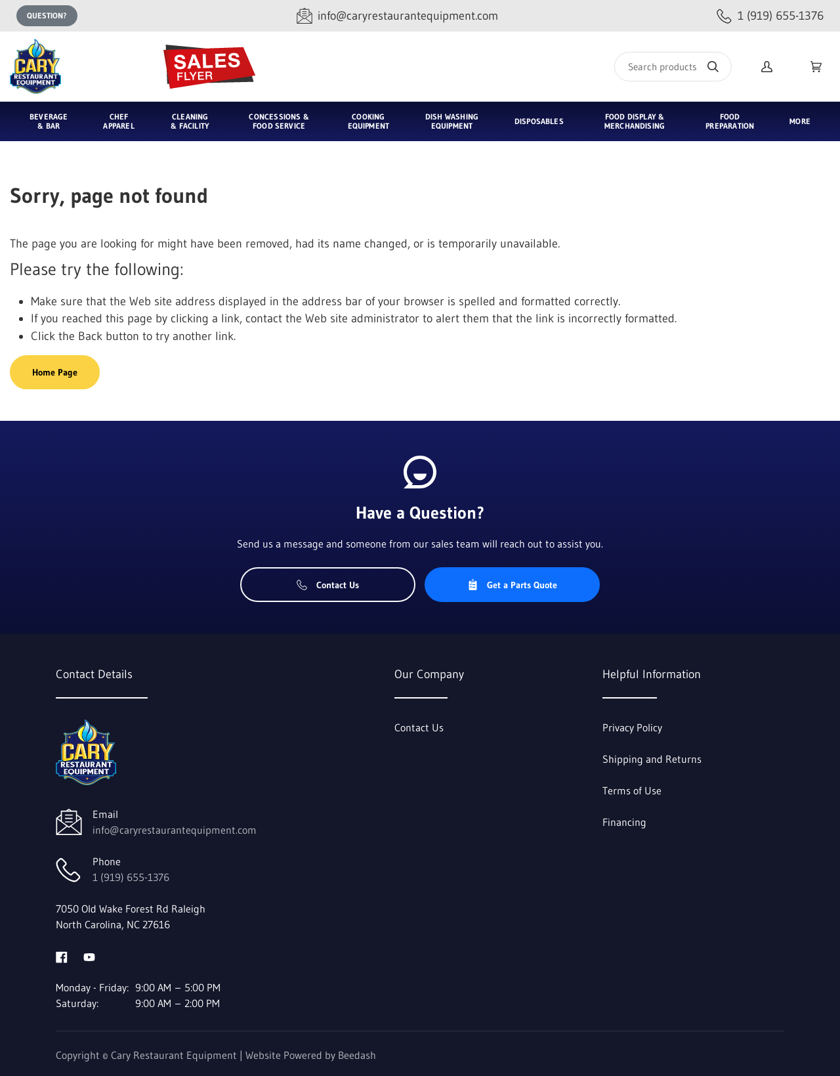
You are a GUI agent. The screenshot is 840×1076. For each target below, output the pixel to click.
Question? (47, 15)
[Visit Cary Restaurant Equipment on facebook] (62, 955)
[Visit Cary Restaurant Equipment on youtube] (89, 955)
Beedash (357, 1055)
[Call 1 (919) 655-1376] (770, 16)
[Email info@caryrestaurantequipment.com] (397, 16)
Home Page (54, 372)
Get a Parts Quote (512, 585)
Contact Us (328, 585)
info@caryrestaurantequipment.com (175, 829)
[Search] (673, 66)
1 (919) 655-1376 (131, 877)
